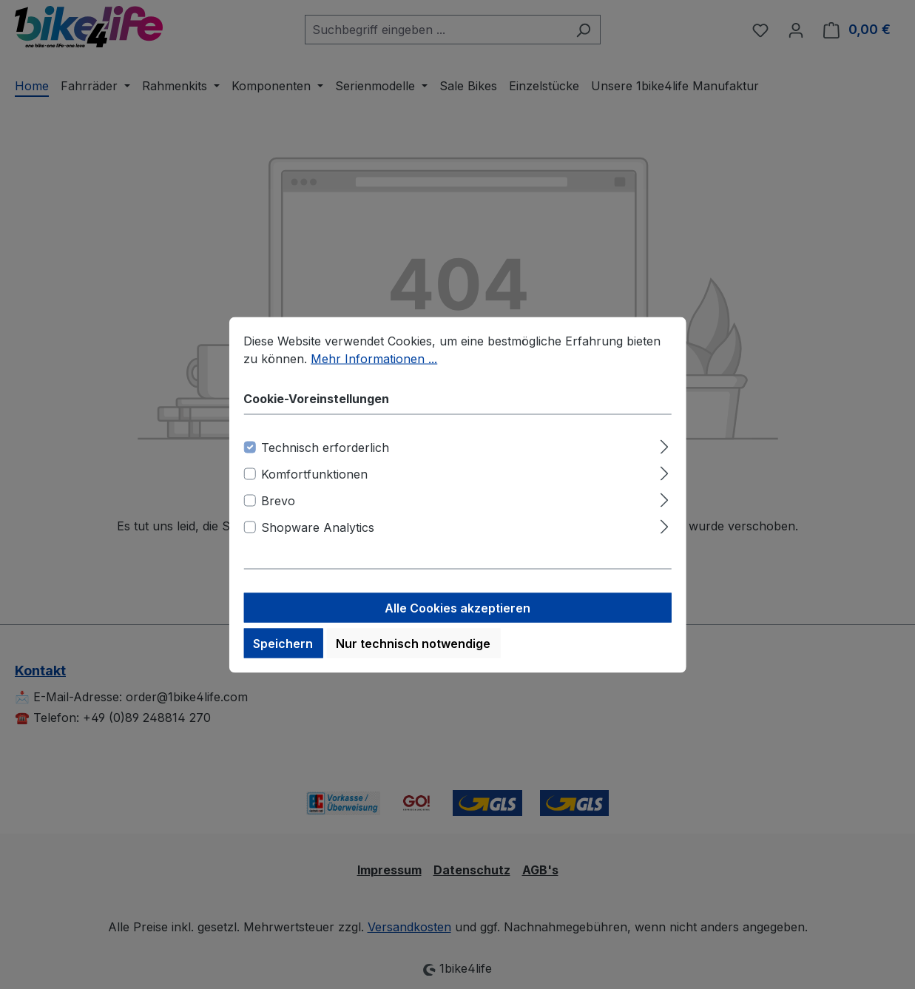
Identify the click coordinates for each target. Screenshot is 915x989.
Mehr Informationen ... (374, 372)
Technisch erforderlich (325, 460)
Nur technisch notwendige (413, 656)
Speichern (283, 656)
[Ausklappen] (665, 458)
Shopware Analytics (317, 540)
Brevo (278, 514)
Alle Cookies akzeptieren (457, 621)
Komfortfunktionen (314, 487)
